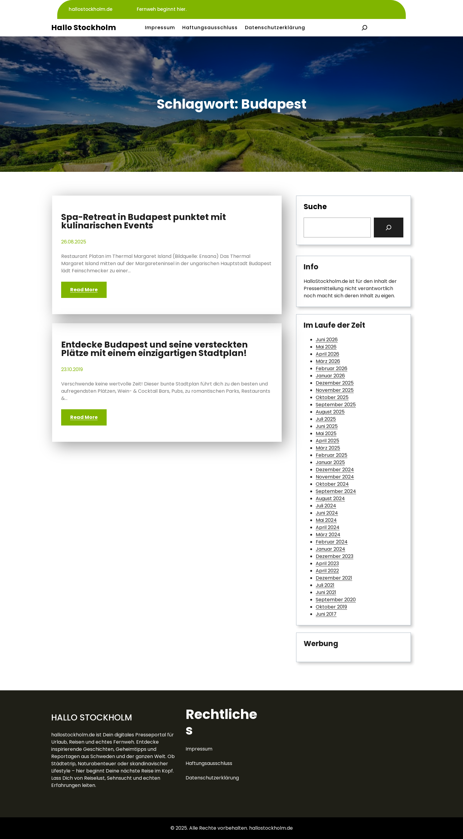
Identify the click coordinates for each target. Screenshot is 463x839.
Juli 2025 (326, 419)
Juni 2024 (327, 512)
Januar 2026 (330, 375)
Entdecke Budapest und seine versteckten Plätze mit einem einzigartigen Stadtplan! (154, 349)
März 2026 (328, 361)
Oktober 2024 (332, 484)
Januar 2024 (330, 549)
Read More (84, 289)
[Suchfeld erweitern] (364, 27)
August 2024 (330, 498)
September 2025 (336, 404)
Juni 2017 (326, 614)
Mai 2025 (326, 433)
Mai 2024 (326, 520)
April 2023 (327, 563)
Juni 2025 (327, 426)
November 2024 (335, 476)
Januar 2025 (330, 462)
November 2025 (335, 390)
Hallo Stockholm (83, 27)
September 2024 (336, 491)
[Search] (388, 227)
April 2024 (327, 527)
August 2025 (330, 411)
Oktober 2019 (331, 606)
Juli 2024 (326, 505)
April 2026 (327, 354)
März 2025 (328, 447)
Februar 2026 (331, 368)
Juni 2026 (327, 339)
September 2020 (336, 599)
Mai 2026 (326, 346)
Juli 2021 (325, 585)
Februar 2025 (331, 455)
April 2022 (327, 570)
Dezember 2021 (334, 577)
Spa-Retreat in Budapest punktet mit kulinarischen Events (143, 221)
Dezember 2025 (335, 382)
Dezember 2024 (335, 469)
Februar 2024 (332, 541)
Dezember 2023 (334, 556)
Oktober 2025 (332, 397)
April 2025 (327, 440)
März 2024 (328, 534)
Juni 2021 (326, 592)
